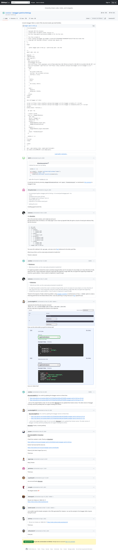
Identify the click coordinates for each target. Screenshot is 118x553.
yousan (30, 431)
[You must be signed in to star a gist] (104, 13)
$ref (58, 249)
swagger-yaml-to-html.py (21, 13)
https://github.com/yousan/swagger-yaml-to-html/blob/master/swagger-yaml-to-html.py (49, 442)
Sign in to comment (70, 541)
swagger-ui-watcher (62, 294)
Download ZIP (112, 18)
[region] (59, 89)
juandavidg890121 (32, 301)
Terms (39, 549)
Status (51, 549)
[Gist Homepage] (5, 2)
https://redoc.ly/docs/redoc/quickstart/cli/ (38, 501)
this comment (87, 182)
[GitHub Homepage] (27, 549)
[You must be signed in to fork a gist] (112, 13)
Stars (23, 18)
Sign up (114, 2)
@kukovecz (32, 264)
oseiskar (8, 13)
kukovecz (30, 212)
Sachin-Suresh (31, 507)
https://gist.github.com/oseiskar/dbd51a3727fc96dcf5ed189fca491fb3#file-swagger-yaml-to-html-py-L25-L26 (56, 398)
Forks (32, 18)
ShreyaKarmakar (32, 190)
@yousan (57, 402)
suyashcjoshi (31, 478)
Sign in (108, 2)
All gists (33, 2)
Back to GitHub (40, 2)
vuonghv (30, 487)
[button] (105, 18)
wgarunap (30, 459)
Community (56, 549)
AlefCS (29, 158)
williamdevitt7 (31, 531)
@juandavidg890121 (33, 395)
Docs (61, 549)
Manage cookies (71, 549)
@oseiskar (32, 216)
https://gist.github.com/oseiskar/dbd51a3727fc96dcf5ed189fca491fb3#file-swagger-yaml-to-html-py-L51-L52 (56, 400)
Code (5, 18)
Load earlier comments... (61, 154)
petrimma (30, 468)
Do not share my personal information (84, 549)
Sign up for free (29, 541)
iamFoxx (30, 518)
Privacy (42, 549)
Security (47, 549)
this (74, 295)
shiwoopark (31, 496)
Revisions (13, 18)
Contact (65, 549)
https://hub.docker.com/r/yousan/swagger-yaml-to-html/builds (43, 447)
